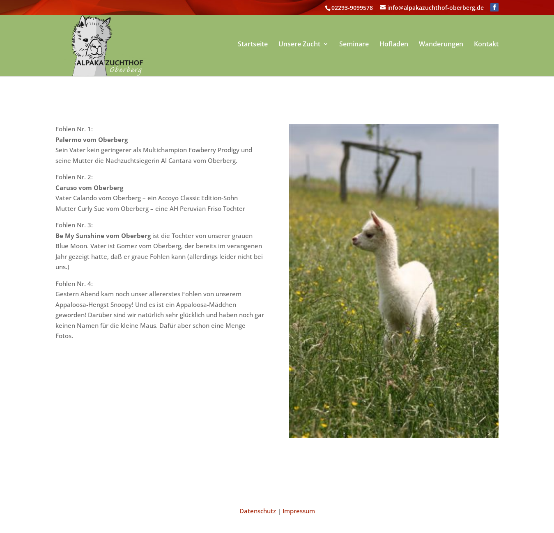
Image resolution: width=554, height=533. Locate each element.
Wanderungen (441, 45)
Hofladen (393, 45)
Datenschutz (257, 511)
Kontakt (486, 45)
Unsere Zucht (299, 45)
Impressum (299, 511)
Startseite (253, 45)
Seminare (354, 45)
